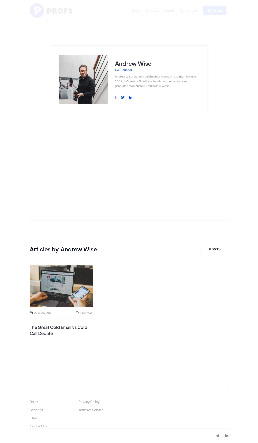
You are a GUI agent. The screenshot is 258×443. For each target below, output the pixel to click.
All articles (214, 249)
